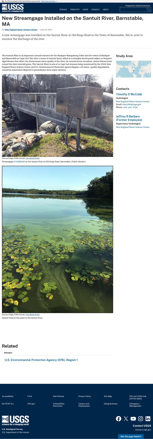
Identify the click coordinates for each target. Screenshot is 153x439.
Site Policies (58, 396)
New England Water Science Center (21, 30)
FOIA (29, 396)
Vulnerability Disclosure (58, 405)
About (106, 10)
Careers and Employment (84, 405)
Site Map (108, 396)
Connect (95, 10)
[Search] (148, 9)
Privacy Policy (84, 396)
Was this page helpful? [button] (130, 436)
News (85, 10)
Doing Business (110, 404)
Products (74, 10)
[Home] (13, 11)
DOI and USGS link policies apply (137, 397)
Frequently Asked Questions (137, 6)
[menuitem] (63, 8)
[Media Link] (57, 115)
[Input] (135, 9)
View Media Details (33, 158)
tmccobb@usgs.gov (131, 104)
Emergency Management (135, 405)
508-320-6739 (130, 107)
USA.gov (31, 404)
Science (63, 10)
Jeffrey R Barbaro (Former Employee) (129, 118)
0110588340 (19, 161)
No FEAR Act (8, 404)
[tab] (8, 352)
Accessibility (7, 396)
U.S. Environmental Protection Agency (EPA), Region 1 (41, 360)
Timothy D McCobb (129, 94)
